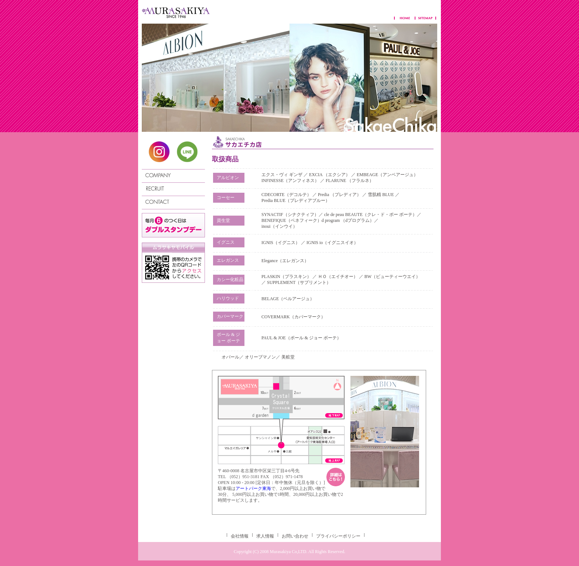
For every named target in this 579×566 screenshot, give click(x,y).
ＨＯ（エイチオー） (338, 276)
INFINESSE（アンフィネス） (290, 180)
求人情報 (265, 536)
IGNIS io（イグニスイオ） (332, 242)
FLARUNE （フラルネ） (350, 180)
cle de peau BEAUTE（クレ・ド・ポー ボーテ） (370, 214)
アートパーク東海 (253, 488)
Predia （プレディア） (340, 194)
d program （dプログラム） (348, 220)
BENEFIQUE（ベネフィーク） (291, 220)
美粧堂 (288, 357)
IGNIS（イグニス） (280, 242)
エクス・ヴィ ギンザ (282, 174)
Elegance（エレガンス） (285, 260)
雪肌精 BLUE (381, 194)
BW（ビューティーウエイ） (392, 276)
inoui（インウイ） (279, 226)
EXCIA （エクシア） (330, 174)
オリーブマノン (260, 357)
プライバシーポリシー (338, 536)
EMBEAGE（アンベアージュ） (387, 174)
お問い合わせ (295, 536)
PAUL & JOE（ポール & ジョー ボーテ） (301, 337)
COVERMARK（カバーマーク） (293, 316)
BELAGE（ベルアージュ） (287, 298)
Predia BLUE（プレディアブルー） (295, 200)
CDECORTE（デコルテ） (286, 194)
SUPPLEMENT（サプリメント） (299, 282)
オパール (230, 357)
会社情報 (240, 536)
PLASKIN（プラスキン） (286, 276)
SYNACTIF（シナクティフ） (290, 214)
